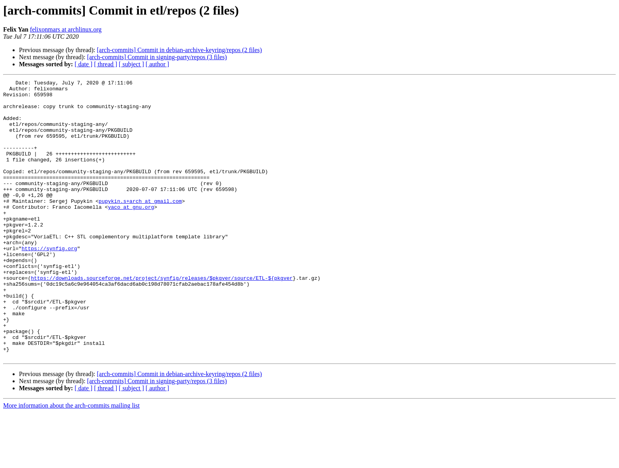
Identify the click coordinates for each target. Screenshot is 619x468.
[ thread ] (105, 64)
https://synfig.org (49, 282)
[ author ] (157, 64)
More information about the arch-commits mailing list (71, 461)
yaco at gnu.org (131, 232)
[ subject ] (131, 64)
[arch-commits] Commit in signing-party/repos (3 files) (157, 57)
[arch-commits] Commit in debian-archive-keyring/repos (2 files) (179, 50)
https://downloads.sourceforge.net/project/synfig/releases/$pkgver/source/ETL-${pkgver (162, 318)
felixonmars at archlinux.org (65, 29)
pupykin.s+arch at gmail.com (140, 225)
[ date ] (83, 64)
